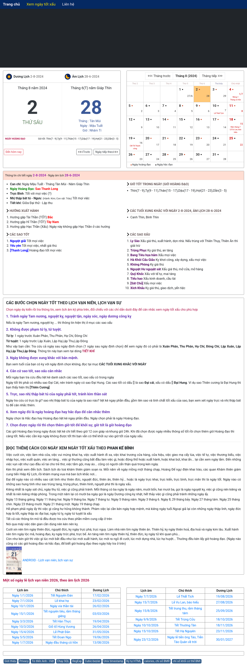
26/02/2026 (101, 606)
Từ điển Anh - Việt (43, 661)
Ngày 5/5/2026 (22, 637)
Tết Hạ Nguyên (185, 631)
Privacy (24, 661)
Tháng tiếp (212, 76)
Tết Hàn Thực (61, 621)
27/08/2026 (224, 602)
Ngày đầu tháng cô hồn (62, 642)
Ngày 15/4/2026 (22, 632)
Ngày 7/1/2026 (22, 601)
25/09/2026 (224, 611)
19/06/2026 (101, 637)
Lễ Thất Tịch (185, 596)
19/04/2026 (101, 621)
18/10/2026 (224, 619)
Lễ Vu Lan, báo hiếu (185, 602)
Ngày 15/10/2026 (146, 631)
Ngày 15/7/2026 (146, 602)
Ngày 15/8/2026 (146, 611)
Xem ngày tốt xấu (41, 4)
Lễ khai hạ (62, 601)
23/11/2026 (224, 631)
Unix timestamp (113, 661)
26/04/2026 (101, 627)
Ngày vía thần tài (61, 606)
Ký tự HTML (133, 661)
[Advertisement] (123, 38)
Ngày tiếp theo (106, 151)
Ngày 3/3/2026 (22, 621)
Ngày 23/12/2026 (146, 639)
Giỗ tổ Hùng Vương (61, 627)
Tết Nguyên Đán (62, 595)
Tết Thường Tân (185, 625)
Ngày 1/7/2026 (22, 642)
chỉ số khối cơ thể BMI (187, 661)
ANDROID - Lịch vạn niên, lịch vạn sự (48, 560)
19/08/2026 (224, 596)
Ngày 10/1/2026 (22, 606)
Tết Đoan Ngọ (61, 637)
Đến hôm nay (14, 151)
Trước (84, 151)
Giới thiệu (10, 661)
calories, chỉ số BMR (157, 661)
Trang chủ (11, 4)
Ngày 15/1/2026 (22, 614)
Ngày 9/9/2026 (146, 619)
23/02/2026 (101, 601)
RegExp (77, 661)
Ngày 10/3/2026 (22, 627)
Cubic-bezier (92, 661)
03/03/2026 (101, 614)
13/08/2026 (101, 642)
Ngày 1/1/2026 (22, 595)
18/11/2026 (224, 625)
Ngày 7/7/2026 (146, 596)
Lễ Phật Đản (61, 632)
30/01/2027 (224, 639)
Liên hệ (68, 4)
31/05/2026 (101, 632)
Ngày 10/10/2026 (146, 625)
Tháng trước (159, 76)
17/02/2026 (101, 595)
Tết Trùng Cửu (185, 619)
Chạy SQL (63, 661)
